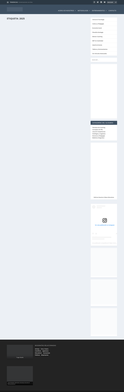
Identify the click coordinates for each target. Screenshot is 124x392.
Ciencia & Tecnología (98, 17)
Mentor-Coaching (97, 34)
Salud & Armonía (97, 42)
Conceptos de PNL (97, 127)
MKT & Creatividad (97, 38)
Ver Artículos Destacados (99, 51)
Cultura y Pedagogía (98, 21)
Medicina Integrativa (98, 135)
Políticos (37, 352)
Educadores (38, 350)
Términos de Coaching (98, 125)
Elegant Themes (19, 390)
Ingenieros (45, 348)
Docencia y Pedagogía (98, 133)
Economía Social (97, 25)
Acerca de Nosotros (67, 8)
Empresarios (44, 352)
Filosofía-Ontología (97, 30)
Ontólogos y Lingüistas (98, 131)
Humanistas (46, 350)
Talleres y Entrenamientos (99, 46)
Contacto (112, 8)
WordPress (38, 390)
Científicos (38, 348)
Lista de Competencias (99, 129)
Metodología (84, 8)
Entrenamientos (99, 8)
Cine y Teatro (44, 346)
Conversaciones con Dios (25, 2)
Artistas (37, 346)
